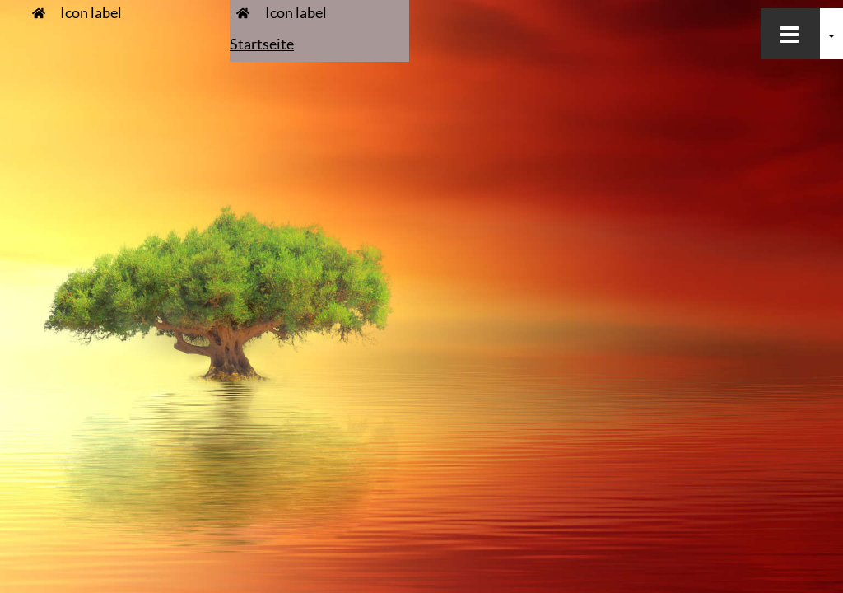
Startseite (262, 44)
